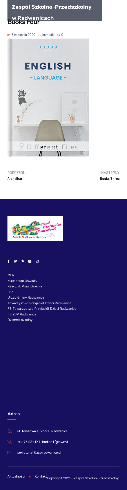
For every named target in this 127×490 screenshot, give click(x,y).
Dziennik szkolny (20, 320)
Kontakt (41, 476)
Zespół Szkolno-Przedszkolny (52, 7)
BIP (10, 292)
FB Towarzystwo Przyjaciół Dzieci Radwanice (41, 309)
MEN (10, 275)
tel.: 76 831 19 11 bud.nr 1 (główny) (42, 442)
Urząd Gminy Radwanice (25, 297)
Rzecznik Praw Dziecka (24, 286)
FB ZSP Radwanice (21, 314)
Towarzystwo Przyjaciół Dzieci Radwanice (39, 303)
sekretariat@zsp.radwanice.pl (39, 453)
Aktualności (16, 476)
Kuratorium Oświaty (22, 281)
